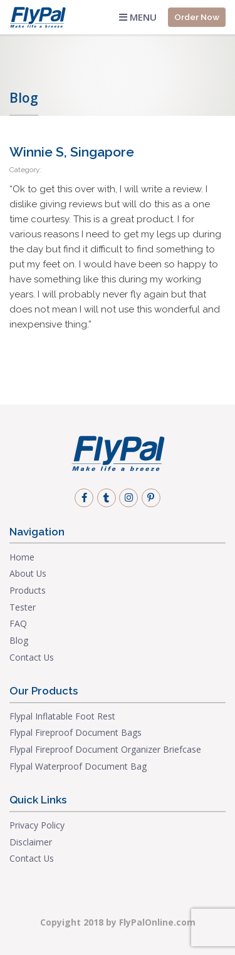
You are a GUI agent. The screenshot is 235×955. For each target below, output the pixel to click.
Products (27, 590)
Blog (18, 640)
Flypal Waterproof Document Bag (78, 766)
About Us (27, 573)
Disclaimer (30, 842)
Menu (138, 17)
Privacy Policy (37, 825)
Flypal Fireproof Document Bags (75, 732)
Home (21, 557)
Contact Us (31, 657)
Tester (22, 607)
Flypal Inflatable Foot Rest (62, 716)
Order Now (196, 17)
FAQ (18, 623)
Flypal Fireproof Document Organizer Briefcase (105, 749)
